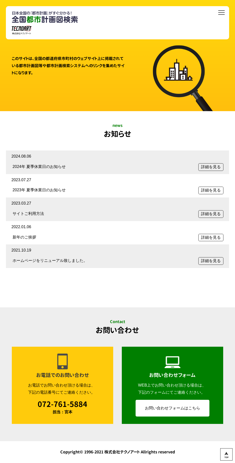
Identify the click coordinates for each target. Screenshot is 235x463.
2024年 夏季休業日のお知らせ (39, 166)
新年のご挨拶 (24, 237)
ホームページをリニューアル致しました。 (50, 260)
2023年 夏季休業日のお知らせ (39, 190)
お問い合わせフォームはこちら (172, 408)
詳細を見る (211, 167)
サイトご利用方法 (28, 213)
